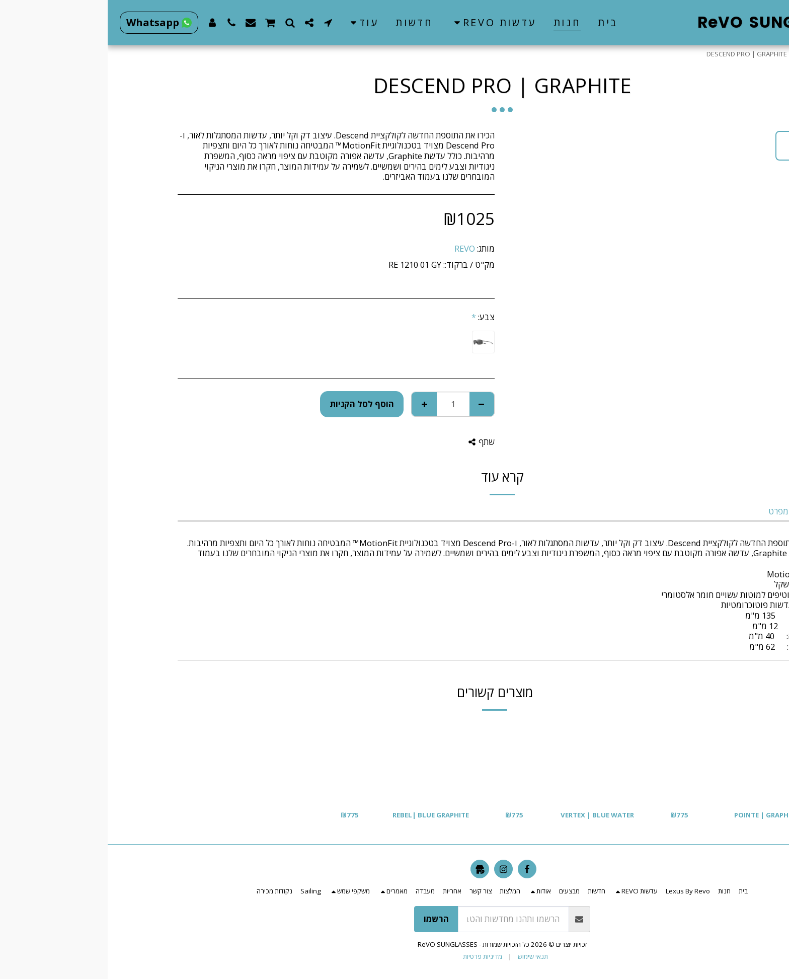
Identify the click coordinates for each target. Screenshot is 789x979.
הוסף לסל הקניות (254, 404)
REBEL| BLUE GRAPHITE (323, 814)
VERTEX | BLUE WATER (489, 814)
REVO (357, 248)
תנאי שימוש (425, 956)
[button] (385, 22)
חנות (694, 53)
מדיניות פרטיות (375, 956)
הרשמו (328, 919)
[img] (627, 761)
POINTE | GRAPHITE (658, 814)
